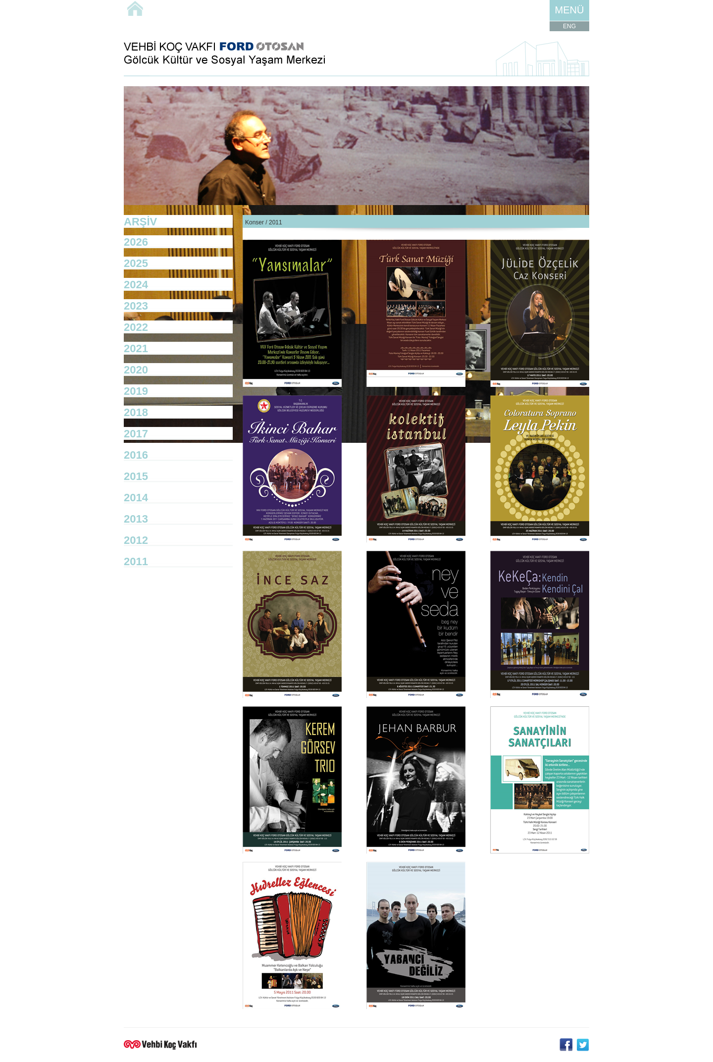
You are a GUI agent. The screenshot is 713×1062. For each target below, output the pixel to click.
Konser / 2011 (263, 222)
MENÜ (569, 9)
